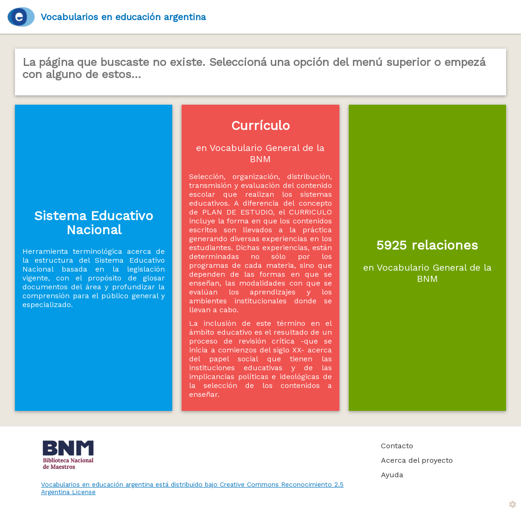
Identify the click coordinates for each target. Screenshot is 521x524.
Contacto (397, 445)
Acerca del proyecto (417, 460)
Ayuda (392, 474)
